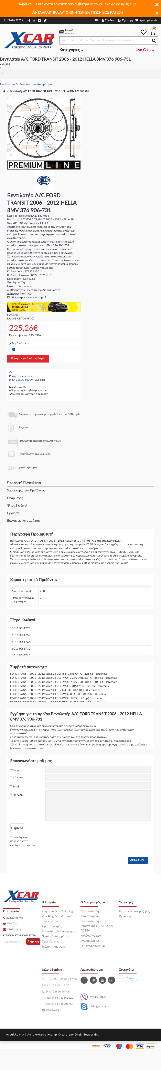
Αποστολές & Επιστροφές (58, 931)
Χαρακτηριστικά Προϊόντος (26, 490)
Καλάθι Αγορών (90, 935)
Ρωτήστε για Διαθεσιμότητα (16, 84)
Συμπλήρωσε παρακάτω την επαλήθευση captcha (22, 841)
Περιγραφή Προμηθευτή (24, 482)
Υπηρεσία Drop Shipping (57, 911)
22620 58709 (13, 20)
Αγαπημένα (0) (89, 940)
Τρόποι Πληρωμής (53, 946)
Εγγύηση (13, 513)
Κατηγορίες (71, 50)
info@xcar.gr (14, 929)
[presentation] (76, 841)
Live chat (40, 380)
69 (58, 998)
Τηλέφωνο (16, 777)
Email (15, 786)
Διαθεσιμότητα (43, 84)
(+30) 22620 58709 (21, 380)
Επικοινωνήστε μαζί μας (23, 520)
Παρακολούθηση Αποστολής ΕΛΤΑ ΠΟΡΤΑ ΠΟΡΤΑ (96, 926)
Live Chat (13, 923)
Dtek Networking (87, 1034)
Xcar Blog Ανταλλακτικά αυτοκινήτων (57, 919)
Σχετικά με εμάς (52, 926)
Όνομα (16, 770)
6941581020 (93, 997)
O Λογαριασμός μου (93, 946)
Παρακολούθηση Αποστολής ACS (91, 914)
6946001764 (65, 1004)
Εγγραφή (33, 941)
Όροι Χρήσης (50, 941)
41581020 (66, 998)
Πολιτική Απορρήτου (55, 936)
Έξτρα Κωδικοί (17, 505)
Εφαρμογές (15, 498)
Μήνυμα (17, 795)
